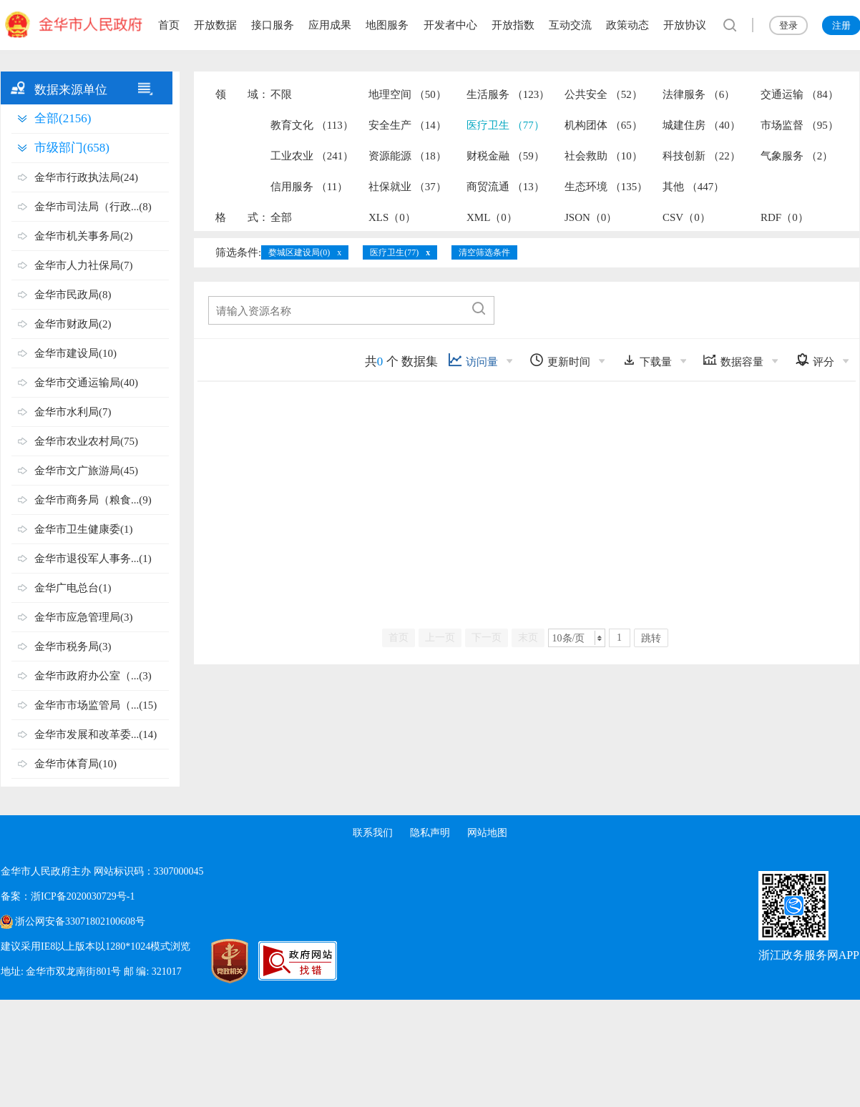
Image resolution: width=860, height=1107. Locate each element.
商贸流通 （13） (505, 186)
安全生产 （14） (407, 125)
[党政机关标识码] (215, 961)
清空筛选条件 (484, 252)
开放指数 (513, 25)
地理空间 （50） (407, 94)
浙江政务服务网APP (808, 955)
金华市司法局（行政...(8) (93, 206)
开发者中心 (450, 25)
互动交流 (570, 25)
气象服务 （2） (797, 156)
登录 (788, 25)
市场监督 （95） (800, 125)
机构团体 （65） (603, 125)
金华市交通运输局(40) (86, 382)
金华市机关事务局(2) (83, 236)
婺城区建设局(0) (299, 252)
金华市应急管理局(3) (83, 617)
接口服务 (272, 25)
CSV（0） (686, 217)
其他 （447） (693, 186)
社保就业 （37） (407, 186)
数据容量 (733, 360)
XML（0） (491, 217)
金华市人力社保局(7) (83, 265)
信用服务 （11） (309, 186)
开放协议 (684, 25)
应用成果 (329, 25)
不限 (281, 94)
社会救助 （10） (603, 156)
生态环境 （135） (606, 186)
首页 (169, 25)
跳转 (651, 638)
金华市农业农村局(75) (86, 441)
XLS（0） (392, 217)
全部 (281, 217)
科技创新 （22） (702, 156)
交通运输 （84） (800, 94)
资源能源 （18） (407, 156)
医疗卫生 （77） (505, 125)
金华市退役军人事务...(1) (93, 558)
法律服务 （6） (699, 94)
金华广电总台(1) (73, 588)
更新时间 (559, 360)
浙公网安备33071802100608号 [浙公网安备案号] (80, 921)
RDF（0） (784, 217)
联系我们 (373, 832)
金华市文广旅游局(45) (86, 470)
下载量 (647, 360)
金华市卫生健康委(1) (83, 529)
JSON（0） (591, 217)
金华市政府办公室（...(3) (93, 676)
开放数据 (215, 25)
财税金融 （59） (505, 156)
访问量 (473, 360)
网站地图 (487, 832)
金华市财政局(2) (73, 324)
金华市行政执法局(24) (86, 177)
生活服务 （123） (507, 94)
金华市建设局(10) (75, 353)
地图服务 (387, 25)
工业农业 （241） (311, 156)
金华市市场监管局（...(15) (95, 705)
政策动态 (627, 25)
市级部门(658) (71, 147)
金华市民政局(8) (73, 294)
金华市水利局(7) (73, 412)
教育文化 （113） (311, 125)
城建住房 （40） (702, 125)
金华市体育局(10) (75, 763)
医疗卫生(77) (394, 252)
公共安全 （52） (603, 94)
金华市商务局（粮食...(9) (93, 500)
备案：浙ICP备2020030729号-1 (68, 896)
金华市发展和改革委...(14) (95, 734)
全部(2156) (62, 118)
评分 (814, 360)
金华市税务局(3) (73, 646)
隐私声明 (430, 832)
